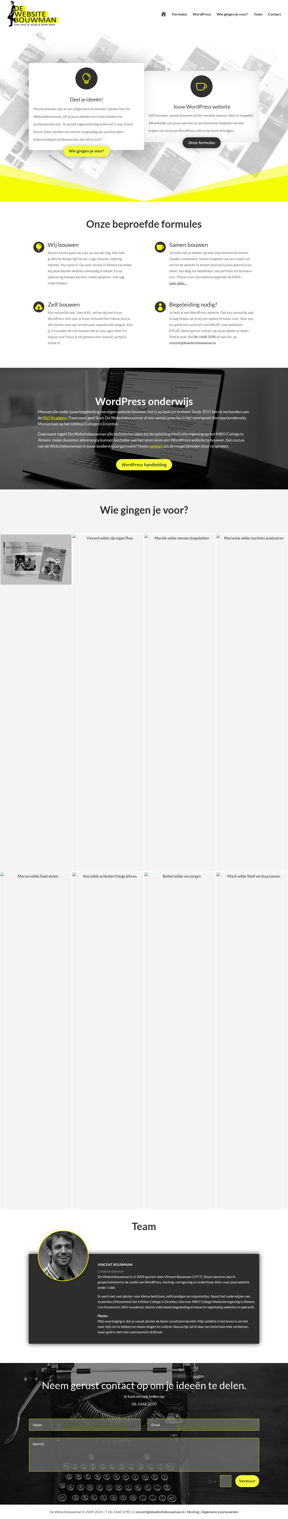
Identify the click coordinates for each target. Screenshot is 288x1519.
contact (156, 446)
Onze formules (200, 141)
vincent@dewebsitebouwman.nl (192, 343)
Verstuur (247, 1480)
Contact (274, 14)
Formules (179, 14)
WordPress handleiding (144, 464)
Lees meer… (178, 283)
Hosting (193, 1512)
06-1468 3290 (205, 337)
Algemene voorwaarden (220, 1512)
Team (258, 14)
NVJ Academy (55, 417)
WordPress (202, 14)
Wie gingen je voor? (232, 14)
